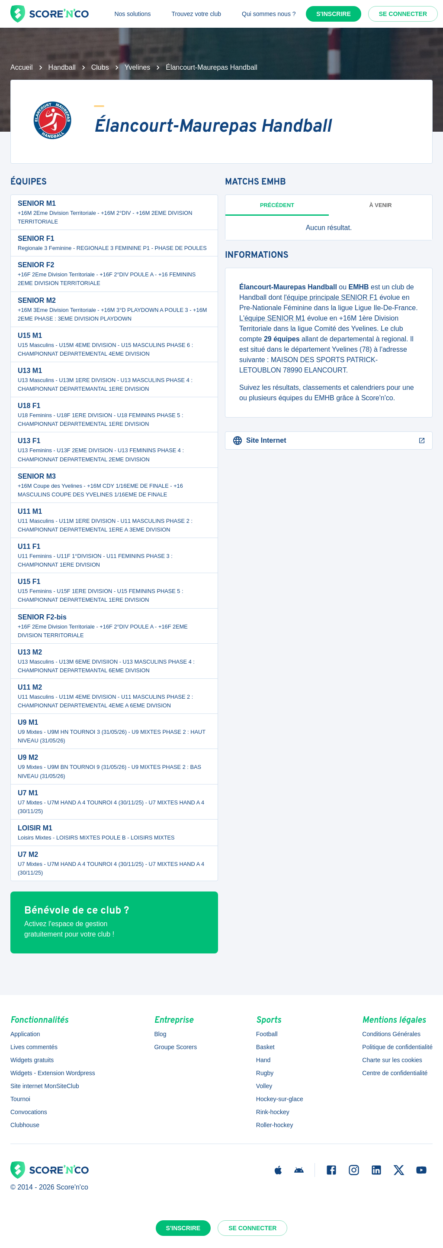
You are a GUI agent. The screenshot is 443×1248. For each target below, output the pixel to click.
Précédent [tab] (277, 205)
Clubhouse (24, 1125)
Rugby (264, 1073)
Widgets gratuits (32, 1060)
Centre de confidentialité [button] (394, 1073)
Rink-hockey (272, 1112)
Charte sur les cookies (392, 1060)
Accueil (21, 67)
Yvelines (138, 67)
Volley (264, 1086)
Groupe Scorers (175, 1047)
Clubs (100, 67)
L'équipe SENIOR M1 (272, 318)
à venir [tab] (380, 205)
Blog (160, 1034)
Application (25, 1034)
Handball (62, 67)
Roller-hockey (274, 1125)
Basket (265, 1047)
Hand (263, 1060)
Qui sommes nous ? (269, 13)
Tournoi (20, 1099)
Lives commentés (34, 1047)
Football (267, 1034)
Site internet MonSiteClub (44, 1086)
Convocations (28, 1112)
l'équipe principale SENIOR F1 (331, 297)
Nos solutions (132, 13)
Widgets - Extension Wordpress (52, 1073)
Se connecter (403, 13)
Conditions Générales (391, 1034)
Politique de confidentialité (397, 1047)
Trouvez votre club (196, 13)
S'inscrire (333, 13)
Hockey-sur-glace (279, 1099)
